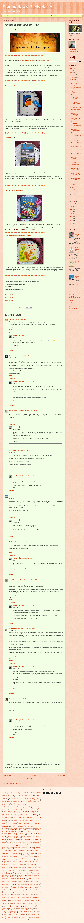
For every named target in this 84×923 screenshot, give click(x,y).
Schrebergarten (26, 895)
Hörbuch (37, 845)
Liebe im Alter (5, 866)
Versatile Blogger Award (12, 911)
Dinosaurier (28, 815)
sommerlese (15, 335)
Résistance (29, 892)
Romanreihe (35, 891)
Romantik (4, 892)
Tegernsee (17, 903)
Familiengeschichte (25, 825)
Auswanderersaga (18, 799)
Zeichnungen (19, 916)
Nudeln (24, 881)
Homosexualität (5, 845)
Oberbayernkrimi (5, 882)
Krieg (25, 856)
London (34, 867)
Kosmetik (4, 856)
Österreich (24, 919)
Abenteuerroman (18, 792)
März (73, 199)
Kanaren (22, 851)
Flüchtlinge (31, 828)
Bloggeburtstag (32, 806)
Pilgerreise (12, 886)
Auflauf (38, 798)
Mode (23, 872)
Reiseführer (22, 889)
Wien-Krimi (6, 914)
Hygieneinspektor (31, 845)
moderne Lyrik (36, 917)
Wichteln (35, 912)
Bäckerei (3, 812)
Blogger (38, 806)
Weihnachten (13, 913)
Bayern (22, 801)
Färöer (40, 831)
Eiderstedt (4, 820)
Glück (10, 839)
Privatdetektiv (5, 887)
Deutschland (17, 815)
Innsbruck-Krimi (17, 847)
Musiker (18, 873)
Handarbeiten (30, 841)
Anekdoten (37, 796)
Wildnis (11, 914)
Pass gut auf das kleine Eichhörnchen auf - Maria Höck (18, 235)
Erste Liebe (9, 823)
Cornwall (15, 814)
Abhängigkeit (26, 792)
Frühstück (35, 831)
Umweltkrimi (31, 908)
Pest (3, 886)
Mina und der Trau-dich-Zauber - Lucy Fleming (76, 174)
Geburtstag (27, 833)
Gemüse (9, 836)
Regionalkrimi (6, 889)
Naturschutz (36, 876)
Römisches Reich (36, 892)
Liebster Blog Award (35, 866)
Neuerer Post (7, 775)
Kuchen (27, 859)
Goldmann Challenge (24, 839)
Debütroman (7, 815)
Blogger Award (5, 808)
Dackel (35, 814)
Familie (37, 823)
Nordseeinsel (31, 879)
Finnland (5, 828)
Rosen (14, 892)
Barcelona (10, 801)
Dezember (74, 74)
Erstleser (14, 823)
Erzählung (20, 823)
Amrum (25, 797)
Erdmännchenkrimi (24, 822)
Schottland (19, 895)
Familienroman (5, 826)
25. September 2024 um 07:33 (21, 541)
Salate (23, 894)
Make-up (17, 870)
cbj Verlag (8, 917)
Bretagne (39, 809)
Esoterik (32, 823)
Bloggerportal (27, 808)
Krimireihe (5, 859)
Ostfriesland (36, 883)
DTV (30, 814)
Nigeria (10, 879)
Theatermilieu (29, 903)
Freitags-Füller (15, 831)
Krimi (4, 858)
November (74, 77)
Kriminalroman (34, 858)
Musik (14, 873)
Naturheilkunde (30, 876)
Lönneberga (34, 869)
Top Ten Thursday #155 (77, 263)
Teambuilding (4, 903)
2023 (71, 206)
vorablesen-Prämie (16, 919)
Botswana (24, 809)
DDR (26, 814)
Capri (13, 812)
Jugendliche (37, 850)
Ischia (33, 847)
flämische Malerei (16, 917)
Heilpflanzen (18, 842)
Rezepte (13, 891)
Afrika (19, 793)
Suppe (27, 900)
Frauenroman (36, 829)
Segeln (23, 897)
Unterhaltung (5, 909)
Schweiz (18, 897)
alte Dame (32, 915)
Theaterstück (37, 903)
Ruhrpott (19, 892)
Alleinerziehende (36, 793)
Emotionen (37, 820)
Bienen (18, 804)
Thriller (14, 905)
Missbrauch (10, 872)
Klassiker (32, 853)
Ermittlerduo (31, 822)
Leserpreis (21, 864)
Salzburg (27, 894)
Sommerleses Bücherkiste (27, 6)
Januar (73, 203)
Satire (32, 894)
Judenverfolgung (22, 850)
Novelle (19, 881)
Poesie (17, 886)
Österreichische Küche (33, 919)
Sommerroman (22, 898)
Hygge (24, 845)
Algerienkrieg (29, 793)
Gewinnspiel (17, 837)
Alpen (16, 795)
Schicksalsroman (11, 895)
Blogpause (39, 808)
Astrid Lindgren (23, 798)
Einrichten (15, 820)
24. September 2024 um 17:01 (27, 335)
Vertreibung (20, 911)
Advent (5, 793)
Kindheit (21, 853)
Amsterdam (31, 796)
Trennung (13, 908)
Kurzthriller (28, 861)
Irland (29, 847)
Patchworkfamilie (31, 884)
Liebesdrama (17, 866)
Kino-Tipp (26, 853)
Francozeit (5, 829)
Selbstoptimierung (29, 897)
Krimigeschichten (23, 858)
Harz (7, 842)
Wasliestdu (6, 912)
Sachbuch (11, 894)
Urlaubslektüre (22, 909)
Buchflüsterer (25, 811)
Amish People (19, 797)
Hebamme (12, 842)
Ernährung (37, 822)
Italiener (16, 848)
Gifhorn (29, 837)
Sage (19, 894)
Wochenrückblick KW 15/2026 (78, 234)
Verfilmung (4, 911)
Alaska (23, 793)
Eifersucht (10, 820)
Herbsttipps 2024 (9, 304)
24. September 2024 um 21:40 (19, 496)
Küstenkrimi (35, 861)
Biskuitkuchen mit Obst (13, 806)
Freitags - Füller (5, 831)
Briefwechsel (10, 811)
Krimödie (14, 859)
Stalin (10, 900)
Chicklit (29, 812)
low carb (30, 917)
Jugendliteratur (5, 851)
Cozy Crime (21, 814)
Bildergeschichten (36, 804)
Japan (15, 850)
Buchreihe (37, 811)
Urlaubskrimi (16, 909)
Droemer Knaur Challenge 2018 (26, 817)
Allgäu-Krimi (9, 795)
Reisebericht (15, 889)
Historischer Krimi (10, 844)
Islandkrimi (4, 848)
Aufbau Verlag (31, 798)
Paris (26, 884)
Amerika (11, 797)
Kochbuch (24, 855)
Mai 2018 (12, 870)
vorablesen (5, 919)
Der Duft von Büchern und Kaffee (27, 60)
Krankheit (15, 856)
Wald (36, 911)
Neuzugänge (29, 878)
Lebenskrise (17, 862)
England (4, 822)
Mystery (34, 873)
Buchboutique (17, 811)
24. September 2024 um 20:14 (25, 450)
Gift (33, 837)
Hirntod (3, 844)
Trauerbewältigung (6, 908)
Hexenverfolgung (36, 842)
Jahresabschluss (29, 848)
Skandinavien (5, 898)
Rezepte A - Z (72, 302)
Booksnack (18, 809)
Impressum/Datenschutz (18, 16)
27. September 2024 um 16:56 (27, 605)
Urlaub (10, 909)
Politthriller (27, 886)
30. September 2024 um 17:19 (27, 666)
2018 (71, 218)
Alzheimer (37, 795)
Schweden (4, 897)
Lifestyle (3, 867)
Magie (7, 870)
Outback (17, 884)
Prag (38, 886)
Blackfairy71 (12, 541)
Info (12, 847)
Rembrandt (39, 889)
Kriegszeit (37, 856)
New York (37, 878)
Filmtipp (39, 826)
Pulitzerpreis (37, 887)
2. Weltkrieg (4, 792)
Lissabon (9, 867)
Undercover (37, 908)
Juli (72, 189)
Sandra (10, 496)
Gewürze (24, 837)
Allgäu (3, 795)
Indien (8, 847)
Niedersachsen (4, 879)
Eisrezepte (21, 820)
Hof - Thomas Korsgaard (74, 158)
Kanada (17, 851)
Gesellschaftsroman (30, 836)
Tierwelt (6, 906)
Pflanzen (7, 886)
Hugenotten (12, 845)
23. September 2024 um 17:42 (22, 319)
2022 (71, 209)
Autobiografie (30, 800)
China (34, 812)
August (73, 187)
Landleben (4, 862)
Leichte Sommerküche (26, 862)
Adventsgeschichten (12, 793)
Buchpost (32, 811)
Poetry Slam (21, 886)
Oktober (73, 79)
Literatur (23, 867)
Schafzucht (37, 894)
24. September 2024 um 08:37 (31, 410)
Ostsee (12, 884)
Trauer (37, 906)
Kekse (38, 851)
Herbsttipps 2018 (9, 294)
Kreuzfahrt (20, 856)
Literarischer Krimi (16, 867)
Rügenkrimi (4, 894)
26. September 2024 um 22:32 (30, 579)
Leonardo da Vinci (5, 864)
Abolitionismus (38, 792)
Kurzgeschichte (6, 861)
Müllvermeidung (36, 875)
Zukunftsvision (26, 915)
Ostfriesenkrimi (29, 883)
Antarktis (4, 798)
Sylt (38, 900)
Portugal (33, 886)
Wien (40, 912)
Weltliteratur (25, 912)
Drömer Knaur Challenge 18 (18, 819)
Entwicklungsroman (12, 822)
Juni (73, 192)
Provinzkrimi (20, 887)
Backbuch (36, 800)
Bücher (8, 812)
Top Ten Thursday (15, 906)
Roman (25, 891)
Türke (22, 908)
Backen (4, 801)
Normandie (37, 879)
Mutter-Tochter (23, 873)
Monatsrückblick (35, 872)
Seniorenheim (36, 897)
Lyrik (23, 869)
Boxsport (34, 809)
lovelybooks (24, 917)
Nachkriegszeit (11, 876)
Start (6, 16)
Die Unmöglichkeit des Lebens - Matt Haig (75, 179)
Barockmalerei (16, 801)
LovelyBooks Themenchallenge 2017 (14, 869)
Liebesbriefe (11, 866)
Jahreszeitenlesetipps (12, 310)
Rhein (19, 891)
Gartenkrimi (16, 833)
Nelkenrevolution (14, 878)
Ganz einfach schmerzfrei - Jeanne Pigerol (75, 114)
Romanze (10, 892)
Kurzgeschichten (15, 861)
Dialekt (23, 815)
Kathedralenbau (28, 851)
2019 (71, 216)
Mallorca (32, 870)
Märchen (22, 875)
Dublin (26, 819)
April (73, 196)
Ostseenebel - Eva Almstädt (75, 161)
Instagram (71, 300)
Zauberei (8, 916)
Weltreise (30, 912)
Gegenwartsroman (20, 834)
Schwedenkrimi (12, 897)
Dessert (12, 815)
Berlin (23, 803)
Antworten (11, 329)
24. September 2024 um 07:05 (23, 355)
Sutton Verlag (33, 900)
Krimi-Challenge (13, 858)
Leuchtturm (33, 864)
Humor (17, 845)
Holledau (32, 844)
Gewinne (10, 837)
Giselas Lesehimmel (13, 450)
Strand (23, 900)
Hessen (30, 842)
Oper (17, 882)
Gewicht (37, 836)
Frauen (17, 829)
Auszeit (24, 799)
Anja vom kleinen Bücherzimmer (16, 410)
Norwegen (12, 881)
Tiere (33, 905)
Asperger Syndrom (15, 798)
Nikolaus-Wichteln (17, 879)
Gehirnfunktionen (30, 834)
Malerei (27, 870)
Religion (33, 889)
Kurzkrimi (22, 861)
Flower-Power (25, 828)
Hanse (3, 842)
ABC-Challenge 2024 (73, 308)
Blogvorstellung (12, 809)
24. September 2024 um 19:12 (27, 427)
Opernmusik (22, 882)
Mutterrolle (30, 873)
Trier (18, 908)
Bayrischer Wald (36, 801)
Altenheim (27, 795)
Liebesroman (25, 866)
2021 (71, 211)
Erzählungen (26, 823)
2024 (71, 72)
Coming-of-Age (9, 814)
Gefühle (12, 834)
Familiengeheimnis (14, 825)
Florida (20, 828)
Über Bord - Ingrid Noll (10, 85)
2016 (71, 223)
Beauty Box (5, 803)
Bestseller (37, 803)
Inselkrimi (24, 847)
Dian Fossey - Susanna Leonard (75, 130)
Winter (15, 914)
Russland (24, 892)
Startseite (34, 775)
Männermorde (15, 875)
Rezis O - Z (54, 16)
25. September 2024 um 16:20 (27, 475)
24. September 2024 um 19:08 (27, 381)
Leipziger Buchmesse (35, 862)
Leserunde (27, 864)
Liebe (37, 864)
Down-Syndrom (9, 817)
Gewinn (4, 837)
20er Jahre (11, 792)
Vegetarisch (36, 909)
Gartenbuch (9, 833)
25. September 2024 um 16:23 (27, 520)
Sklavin (16, 898)
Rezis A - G (33, 16)
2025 (71, 70)
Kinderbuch (5, 853)
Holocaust (37, 844)
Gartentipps (22, 833)
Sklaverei (11, 898)
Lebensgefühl (11, 862)
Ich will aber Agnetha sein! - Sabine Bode (76, 106)
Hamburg (18, 841)
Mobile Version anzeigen (34, 779)
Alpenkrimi (21, 795)
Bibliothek (13, 804)
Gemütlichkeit (15, 836)
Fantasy (21, 826)
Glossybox (4, 839)
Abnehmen (32, 792)
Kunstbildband (38, 859)
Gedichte (33, 833)
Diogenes (34, 815)
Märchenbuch (29, 875)
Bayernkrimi (29, 801)
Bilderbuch (25, 804)
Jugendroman (12, 851)
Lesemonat (13, 864)
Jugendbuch (29, 850)
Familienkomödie (35, 825)
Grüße (8, 841)
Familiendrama (5, 825)
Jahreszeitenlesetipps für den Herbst (26, 310)
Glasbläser (37, 837)
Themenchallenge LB (6, 905)
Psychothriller (28, 887)
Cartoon (17, 812)
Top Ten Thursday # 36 (77, 249)
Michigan (4, 872)
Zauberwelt (13, 915)
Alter (32, 795)
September (74, 81)
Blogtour (5, 809)
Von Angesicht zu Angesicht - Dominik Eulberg (75, 102)
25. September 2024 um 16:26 (27, 558)
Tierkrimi (39, 905)
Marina (10, 698)
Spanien (28, 898)
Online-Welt (12, 882)
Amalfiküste (4, 797)
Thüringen (29, 905)
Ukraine (25, 908)
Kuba (23, 859)
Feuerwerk (34, 826)
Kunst (31, 859)
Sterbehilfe (15, 900)
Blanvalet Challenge (23, 806)
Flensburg (15, 828)
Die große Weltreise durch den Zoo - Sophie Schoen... (75, 169)
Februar (73, 201)
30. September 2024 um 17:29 (27, 719)
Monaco (28, 872)
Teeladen (11, 903)
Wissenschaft (22, 914)
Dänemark (31, 819)
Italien (10, 848)
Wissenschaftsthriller (31, 914)
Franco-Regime (38, 828)
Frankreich (11, 829)
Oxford (22, 884)
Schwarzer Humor (35, 895)
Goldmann (16, 839)
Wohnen (38, 914)
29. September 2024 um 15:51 (19, 698)
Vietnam (25, 911)
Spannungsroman (35, 898)
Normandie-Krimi (5, 881)
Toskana (32, 906)
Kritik (19, 859)
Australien (11, 799)
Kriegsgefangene (31, 856)
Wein (20, 912)
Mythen (10, 875)
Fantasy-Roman (28, 826)
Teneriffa (23, 903)
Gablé (5, 833)
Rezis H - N (44, 16)
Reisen (28, 889)
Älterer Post (61, 775)
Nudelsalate (29, 881)
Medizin (37, 870)
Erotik (3, 823)
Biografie (4, 806)
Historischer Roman (21, 844)
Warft (40, 911)
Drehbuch (15, 817)
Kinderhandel (14, 853)
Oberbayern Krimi (36, 881)
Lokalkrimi (29, 867)
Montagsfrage (6, 873)
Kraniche (9, 856)
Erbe (19, 822)
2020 (71, 213)
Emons (30, 820)
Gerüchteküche (22, 836)
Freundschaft (28, 831)
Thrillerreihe (21, 905)
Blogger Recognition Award (15, 808)
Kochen (32, 855)
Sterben (19, 900)
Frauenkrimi (29, 829)
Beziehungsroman (5, 804)
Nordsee (24, 879)
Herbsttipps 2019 (9, 297)
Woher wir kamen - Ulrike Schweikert (75, 140)
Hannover (37, 841)
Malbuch (22, 870)
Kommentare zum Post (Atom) (15, 783)
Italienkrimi (22, 848)
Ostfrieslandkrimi (5, 884)
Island (37, 847)
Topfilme (26, 906)
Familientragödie (15, 826)
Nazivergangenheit (5, 878)
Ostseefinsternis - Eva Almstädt (76, 147)
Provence (13, 887)
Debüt (39, 814)
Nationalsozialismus (21, 876)
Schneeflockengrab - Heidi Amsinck (75, 119)
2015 (71, 225)
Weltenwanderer (12, 355)
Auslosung (4, 800)
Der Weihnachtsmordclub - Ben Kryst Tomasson (76, 96)
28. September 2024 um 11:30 (31, 628)
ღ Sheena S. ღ (12, 319)
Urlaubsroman (29, 909)
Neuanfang (20, 878)
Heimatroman (25, 842)
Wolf (3, 916)
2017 (71, 220)
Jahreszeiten (36, 848)
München (4, 876)
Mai (73, 194)
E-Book (37, 819)
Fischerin (10, 828)
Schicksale (4, 895)
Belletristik (17, 803)
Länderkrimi (28, 869)
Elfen (26, 820)
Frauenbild (23, 829)
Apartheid (9, 798)
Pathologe (38, 884)
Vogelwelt (31, 911)
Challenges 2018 (24, 812)
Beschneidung (30, 803)
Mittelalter (17, 872)
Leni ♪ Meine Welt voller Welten (16, 579)
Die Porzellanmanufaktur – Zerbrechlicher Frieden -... (76, 134)
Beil (12, 803)
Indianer (3, 847)
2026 (71, 68)
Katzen (34, 851)
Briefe (5, 811)
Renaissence (6, 891)
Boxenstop (29, 809)
